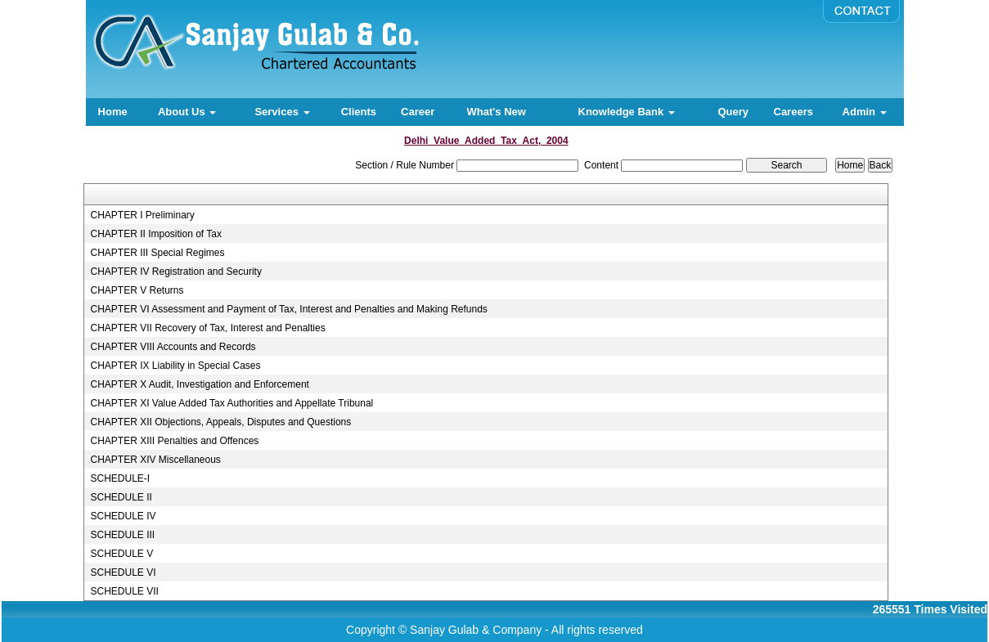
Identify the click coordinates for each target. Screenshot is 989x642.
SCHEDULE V (121, 553)
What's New (495, 112)
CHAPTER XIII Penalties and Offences (174, 441)
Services (281, 112)
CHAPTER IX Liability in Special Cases (175, 365)
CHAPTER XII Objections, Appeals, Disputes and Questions (220, 422)
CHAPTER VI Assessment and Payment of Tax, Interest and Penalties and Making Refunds (288, 309)
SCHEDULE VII (124, 591)
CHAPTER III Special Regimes (157, 252)
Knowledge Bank (626, 112)
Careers (793, 112)
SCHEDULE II (120, 497)
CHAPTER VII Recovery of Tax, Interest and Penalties (207, 328)
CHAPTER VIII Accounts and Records (172, 346)
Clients (358, 112)
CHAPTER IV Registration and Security (175, 271)
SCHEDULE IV (122, 516)
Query (732, 112)
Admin (865, 112)
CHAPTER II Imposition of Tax (156, 234)
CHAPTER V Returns (136, 290)
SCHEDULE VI (122, 572)
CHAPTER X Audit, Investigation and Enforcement (199, 384)
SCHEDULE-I (120, 478)
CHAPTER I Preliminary (142, 215)
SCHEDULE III (122, 535)
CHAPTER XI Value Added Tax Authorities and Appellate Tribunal (231, 403)
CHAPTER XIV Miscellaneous (155, 459)
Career (417, 112)
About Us (187, 112)
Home (113, 112)
